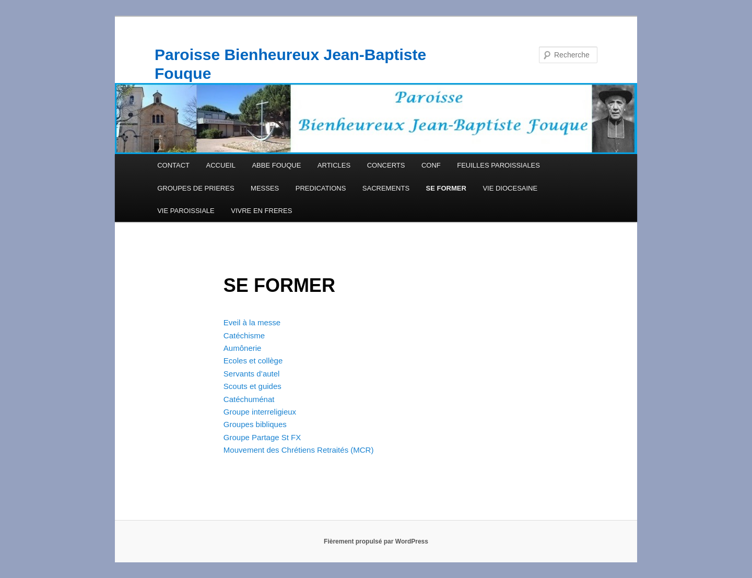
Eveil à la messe (252, 322)
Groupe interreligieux (260, 411)
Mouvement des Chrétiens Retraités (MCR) (299, 449)
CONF (431, 165)
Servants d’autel (252, 373)
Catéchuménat (249, 399)
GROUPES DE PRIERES (195, 188)
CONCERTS (386, 165)
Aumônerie (243, 348)
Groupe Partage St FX (262, 437)
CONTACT (173, 165)
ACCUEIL (221, 165)
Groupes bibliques (255, 424)
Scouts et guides (252, 386)
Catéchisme (244, 335)
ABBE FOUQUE (276, 165)
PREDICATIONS (321, 188)
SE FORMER (446, 188)
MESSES (265, 188)
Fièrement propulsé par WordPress (376, 541)
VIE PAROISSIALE (186, 211)
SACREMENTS (385, 188)
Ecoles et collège (253, 360)
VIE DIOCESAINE (510, 188)
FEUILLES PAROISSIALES (498, 165)
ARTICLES (334, 165)
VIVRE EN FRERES (261, 211)
